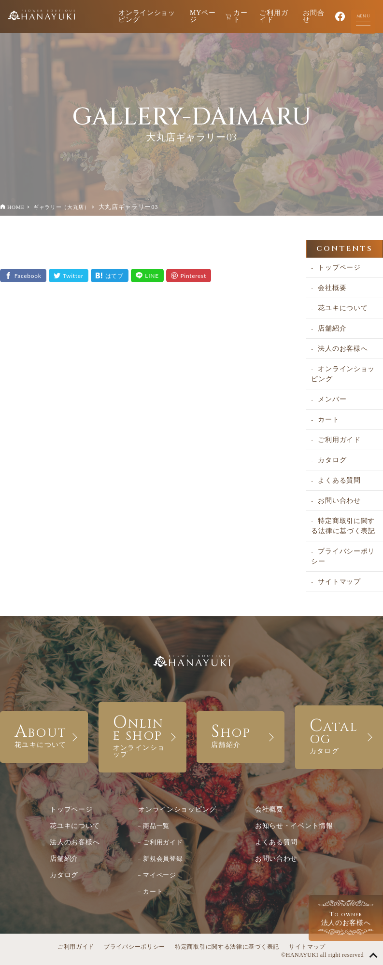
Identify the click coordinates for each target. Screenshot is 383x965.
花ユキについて (343, 308)
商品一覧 (156, 825)
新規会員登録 (163, 858)
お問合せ (313, 16)
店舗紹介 (332, 328)
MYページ (202, 16)
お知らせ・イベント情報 (294, 825)
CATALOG (339, 735)
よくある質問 (339, 480)
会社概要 (332, 287)
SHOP (240, 734)
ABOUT (43, 734)
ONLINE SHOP (142, 734)
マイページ (159, 875)
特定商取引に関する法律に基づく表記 (343, 526)
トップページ (339, 267)
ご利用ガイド (273, 16)
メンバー (332, 399)
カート (237, 16)
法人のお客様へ (343, 348)
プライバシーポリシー (343, 556)
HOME (16, 207)
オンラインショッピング (146, 16)
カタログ (332, 460)
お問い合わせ (339, 500)
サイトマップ (339, 581)
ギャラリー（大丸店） (61, 207)
